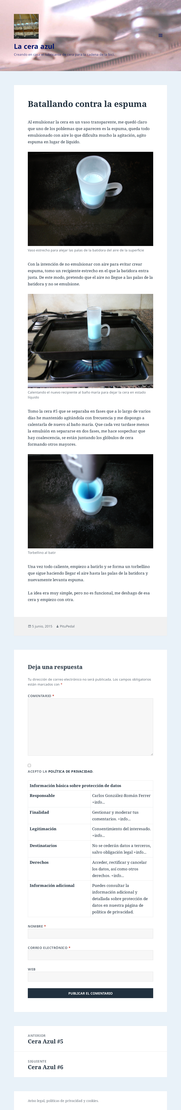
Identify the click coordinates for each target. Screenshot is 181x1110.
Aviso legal (36, 1100)
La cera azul (34, 46)
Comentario (41, 696)
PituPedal (67, 626)
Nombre (37, 926)
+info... (98, 802)
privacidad (73, 1100)
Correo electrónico (49, 947)
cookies (92, 1100)
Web (32, 969)
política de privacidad (70, 771)
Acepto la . (61, 771)
